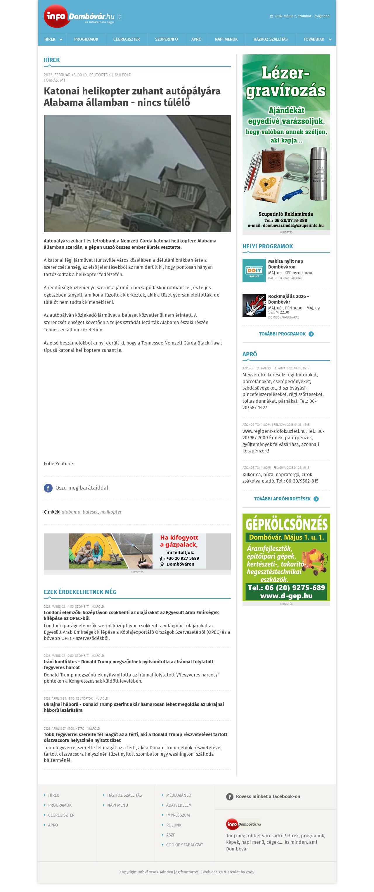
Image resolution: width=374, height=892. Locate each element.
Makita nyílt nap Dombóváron (285, 264)
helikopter (111, 512)
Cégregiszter (126, 39)
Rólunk (173, 825)
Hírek (50, 39)
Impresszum (178, 815)
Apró (196, 39)
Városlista (119, 16)
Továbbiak (314, 39)
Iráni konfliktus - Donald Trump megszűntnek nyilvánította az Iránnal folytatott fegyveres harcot (129, 664)
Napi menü (117, 805)
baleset (90, 512)
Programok (86, 39)
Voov (250, 872)
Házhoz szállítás (271, 39)
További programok (282, 334)
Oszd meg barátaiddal (82, 488)
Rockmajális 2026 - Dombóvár (288, 299)
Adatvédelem (179, 805)
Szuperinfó (166, 39)
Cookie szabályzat (184, 845)
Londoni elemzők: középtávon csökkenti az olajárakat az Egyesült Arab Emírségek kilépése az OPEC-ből (131, 615)
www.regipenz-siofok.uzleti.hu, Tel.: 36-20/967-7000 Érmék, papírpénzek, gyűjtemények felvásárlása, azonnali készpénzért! (283, 441)
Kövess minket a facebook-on (268, 796)
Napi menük (226, 39)
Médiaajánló (178, 795)
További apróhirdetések (282, 499)
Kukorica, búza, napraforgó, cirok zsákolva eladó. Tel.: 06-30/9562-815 (280, 478)
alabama (71, 512)
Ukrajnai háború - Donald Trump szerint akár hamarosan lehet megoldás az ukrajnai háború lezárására (134, 707)
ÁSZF (170, 835)
